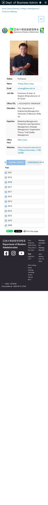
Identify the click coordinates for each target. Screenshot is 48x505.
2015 (7, 330)
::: (1, 8)
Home (4, 9)
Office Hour (22, 140)
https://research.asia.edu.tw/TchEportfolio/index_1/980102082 (29, 150)
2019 (7, 196)
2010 (7, 404)
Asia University (13, 9)
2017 (7, 255)
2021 (7, 172)
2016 (7, 303)
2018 (7, 226)
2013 (7, 370)
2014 (7, 354)
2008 (7, 420)
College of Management (29, 9)
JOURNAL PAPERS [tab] (16, 162)
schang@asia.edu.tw (26, 88)
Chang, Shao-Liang (26, 84)
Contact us (6, 12)
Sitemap (14, 12)
